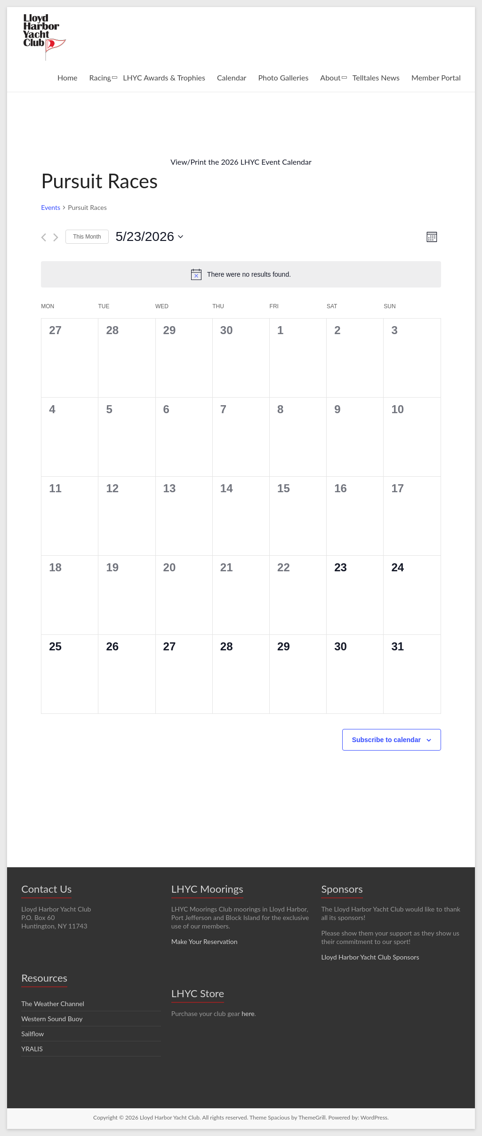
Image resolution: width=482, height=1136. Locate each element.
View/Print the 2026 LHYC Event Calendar (241, 161)
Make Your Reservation (204, 941)
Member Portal (436, 77)
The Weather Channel (52, 1004)
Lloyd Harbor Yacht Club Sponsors (370, 957)
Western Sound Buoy (51, 1019)
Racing (100, 77)
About (330, 77)
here (247, 1013)
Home (67, 77)
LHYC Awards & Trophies (164, 77)
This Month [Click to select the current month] (87, 236)
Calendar (232, 77)
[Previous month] (43, 237)
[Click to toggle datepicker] (150, 236)
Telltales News (376, 77)
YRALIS (32, 1049)
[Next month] (55, 237)
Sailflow (32, 1034)
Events (50, 207)
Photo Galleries (283, 77)
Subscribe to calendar (386, 740)
